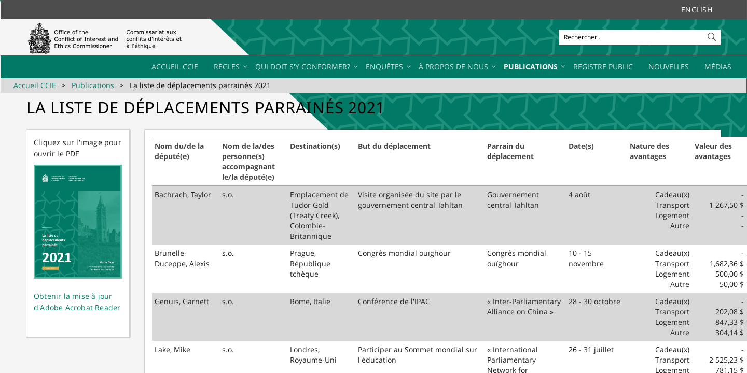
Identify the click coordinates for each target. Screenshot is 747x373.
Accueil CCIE (34, 85)
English (696, 10)
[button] (713, 35)
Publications (93, 85)
